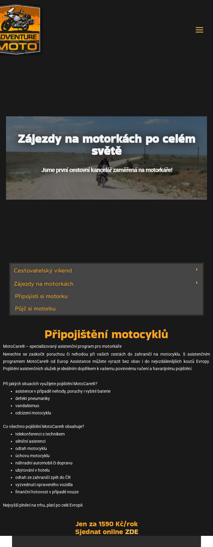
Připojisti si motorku (41, 298)
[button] (106, 272)
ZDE (131, 534)
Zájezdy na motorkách (43, 286)
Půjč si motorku (35, 310)
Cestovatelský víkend (43, 272)
